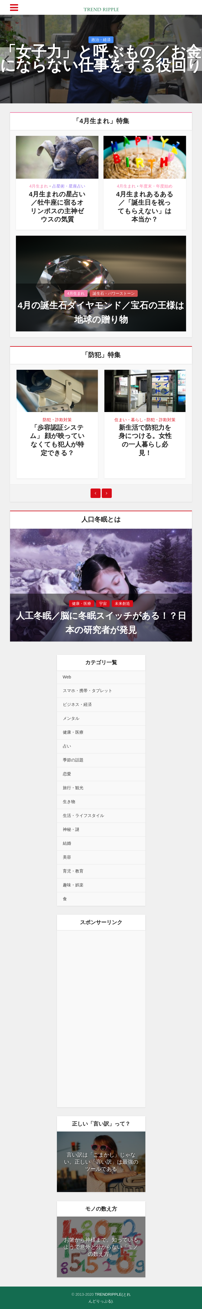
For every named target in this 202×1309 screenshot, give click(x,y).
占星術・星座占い (68, 186)
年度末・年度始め (156, 186)
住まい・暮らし (128, 420)
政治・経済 (101, 44)
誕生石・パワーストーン (114, 293)
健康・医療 (81, 603)
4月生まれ (38, 186)
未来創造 (122, 603)
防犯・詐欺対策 (57, 420)
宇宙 (103, 603)
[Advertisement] (101, 1018)
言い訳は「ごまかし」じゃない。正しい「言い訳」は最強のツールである (101, 1162)
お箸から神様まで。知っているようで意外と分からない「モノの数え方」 (101, 1247)
